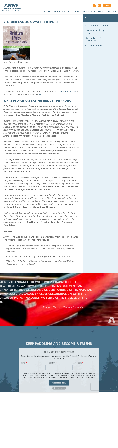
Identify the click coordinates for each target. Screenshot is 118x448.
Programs (59, 11)
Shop (100, 11)
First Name (51, 381)
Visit (70, 11)
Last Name (77, 381)
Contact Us (89, 11)
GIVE (107, 5)
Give (108, 11)
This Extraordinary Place (94, 31)
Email (23, 381)
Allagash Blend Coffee (96, 25)
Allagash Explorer (94, 45)
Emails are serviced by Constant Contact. (82, 395)
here (41, 94)
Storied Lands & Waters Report (93, 39)
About (47, 11)
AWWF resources (67, 91)
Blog (77, 11)
